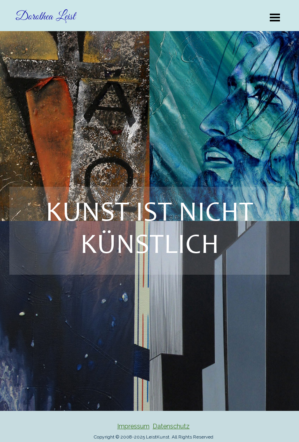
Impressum (133, 426)
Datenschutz (171, 426)
